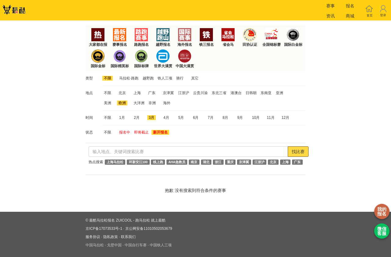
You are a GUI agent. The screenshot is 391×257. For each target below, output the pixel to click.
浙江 (218, 162)
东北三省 (219, 93)
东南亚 (266, 93)
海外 (166, 103)
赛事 (330, 5)
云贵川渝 (200, 93)
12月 (285, 118)
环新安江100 (138, 162)
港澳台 (236, 93)
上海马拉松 (115, 162)
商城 (350, 15)
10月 (256, 118)
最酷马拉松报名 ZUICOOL (110, 220)
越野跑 (148, 78)
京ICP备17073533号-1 (104, 228)
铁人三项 (165, 78)
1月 (122, 118)
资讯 (330, 15)
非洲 (152, 103)
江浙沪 (183, 93)
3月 (152, 118)
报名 (350, 5)
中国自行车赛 (136, 245)
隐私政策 (110, 237)
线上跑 (158, 162)
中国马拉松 (95, 245)
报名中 (124, 132)
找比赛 (298, 151)
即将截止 (141, 132)
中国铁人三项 (161, 245)
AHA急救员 (176, 162)
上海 (137, 93)
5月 (181, 118)
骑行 (180, 78)
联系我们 (128, 237)
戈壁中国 (114, 245)
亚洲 (279, 93)
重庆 (230, 162)
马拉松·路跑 (128, 78)
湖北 (206, 162)
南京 (194, 162)
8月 (225, 118)
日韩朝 (251, 93)
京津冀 (168, 93)
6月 (196, 118)
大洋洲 (138, 103)
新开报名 (160, 132)
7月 (211, 118)
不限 (107, 78)
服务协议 (93, 237)
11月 (270, 118)
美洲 (107, 103)
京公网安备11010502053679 (148, 228)
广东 (151, 93)
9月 (240, 118)
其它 (195, 78)
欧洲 (122, 103)
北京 (122, 93)
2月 (137, 118)
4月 (166, 118)
